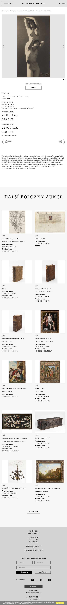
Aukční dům (33, 531)
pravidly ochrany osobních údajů (26, 602)
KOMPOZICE (47, 11)
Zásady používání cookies (33, 550)
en (62, 3)
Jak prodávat (33, 540)
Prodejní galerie (33, 533)
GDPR (33, 548)
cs (60, 3)
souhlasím (60, 603)
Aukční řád (33, 542)
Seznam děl (39, 11)
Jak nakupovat (33, 537)
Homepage (5, 11)
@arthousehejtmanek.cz (33, 592)
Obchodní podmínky (33, 546)
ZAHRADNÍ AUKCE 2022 (27, 11)
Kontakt (33, 586)
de (64, 3)
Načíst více (33, 512)
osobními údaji (13, 603)
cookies (31, 603)
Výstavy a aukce (14, 11)
